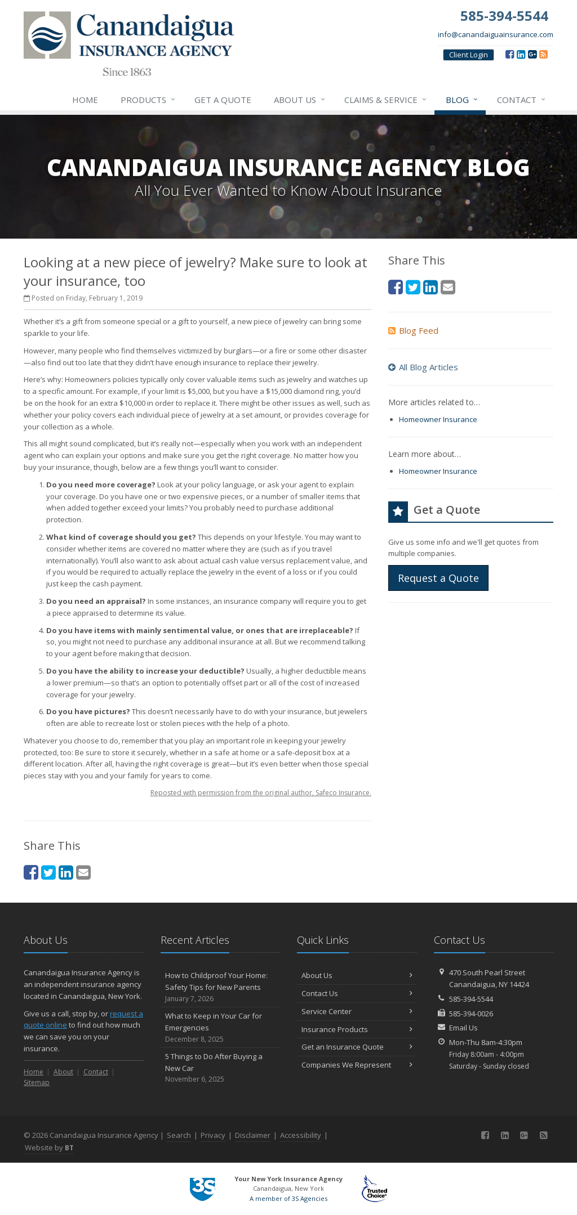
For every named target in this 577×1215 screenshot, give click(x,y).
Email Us (463, 1028)
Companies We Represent (356, 1065)
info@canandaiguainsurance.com (495, 34)
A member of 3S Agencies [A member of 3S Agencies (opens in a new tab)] (288, 1198)
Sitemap (37, 1082)
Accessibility (300, 1135)
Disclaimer (252, 1135)
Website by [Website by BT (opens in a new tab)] (49, 1147)
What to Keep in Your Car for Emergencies (220, 1027)
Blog (462, 99)
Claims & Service (386, 99)
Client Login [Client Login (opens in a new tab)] (468, 55)
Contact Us (356, 993)
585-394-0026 (471, 1013)
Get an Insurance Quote (356, 1047)
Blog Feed (413, 330)
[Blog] (543, 54)
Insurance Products (356, 1029)
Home (85, 99)
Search (179, 1135)
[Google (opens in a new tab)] (532, 54)
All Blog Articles (423, 367)
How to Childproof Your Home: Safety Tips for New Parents (220, 987)
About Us (300, 99)
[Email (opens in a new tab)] (83, 872)
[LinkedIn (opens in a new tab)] (521, 54)
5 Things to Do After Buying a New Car (220, 1068)
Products (148, 99)
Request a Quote (438, 578)
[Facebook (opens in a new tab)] (509, 54)
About (63, 1072)
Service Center (356, 1011)
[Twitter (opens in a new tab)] (48, 872)
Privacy (213, 1135)
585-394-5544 (471, 999)
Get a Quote (222, 99)
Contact (522, 99)
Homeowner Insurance (438, 419)
